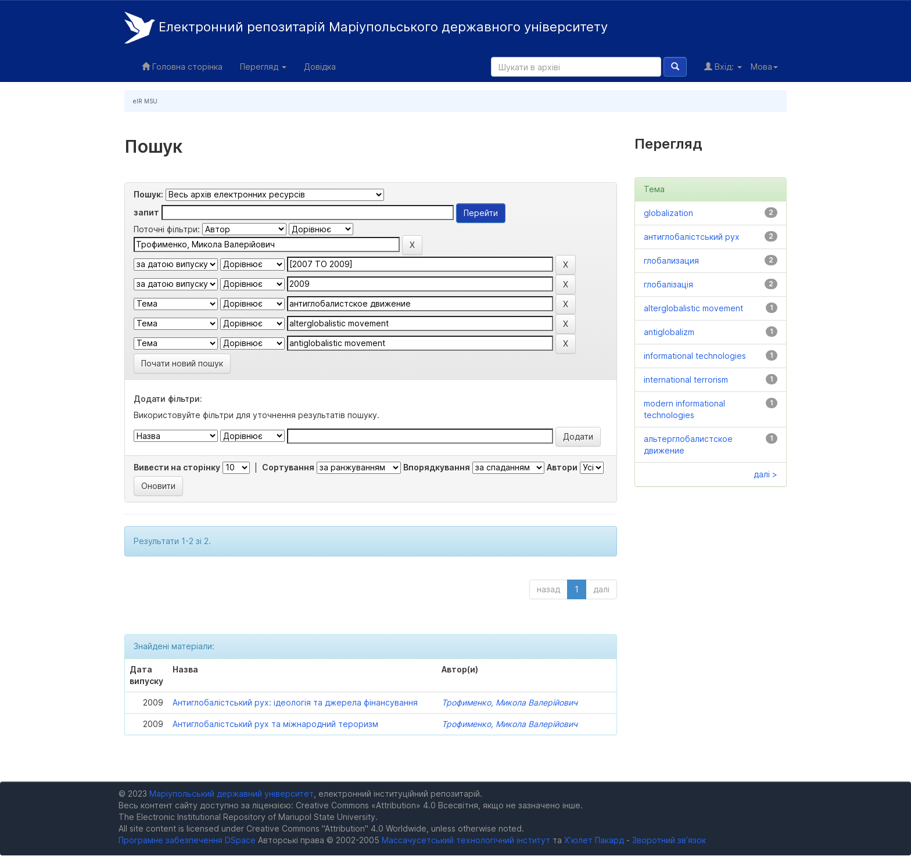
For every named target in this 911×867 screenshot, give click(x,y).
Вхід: (723, 66)
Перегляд (263, 66)
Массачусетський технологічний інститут (466, 840)
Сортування (288, 467)
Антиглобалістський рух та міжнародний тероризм (275, 724)
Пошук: (148, 194)
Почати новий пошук (182, 363)
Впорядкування (436, 467)
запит (146, 212)
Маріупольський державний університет (231, 793)
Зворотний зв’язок (669, 840)
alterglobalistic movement (693, 308)
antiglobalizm (669, 332)
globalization (668, 213)
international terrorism (686, 379)
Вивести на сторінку (177, 467)
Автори (562, 467)
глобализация (671, 260)
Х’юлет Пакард (594, 840)
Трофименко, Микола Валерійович (510, 702)
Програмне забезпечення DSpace (187, 840)
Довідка (320, 66)
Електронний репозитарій (366, 28)
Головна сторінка (182, 66)
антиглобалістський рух (692, 237)
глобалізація (668, 284)
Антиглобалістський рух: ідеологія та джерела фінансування (295, 702)
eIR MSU (145, 101)
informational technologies (695, 356)
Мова (764, 66)
